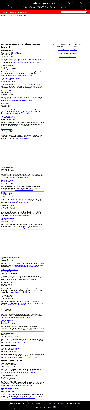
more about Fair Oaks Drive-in (19, 125)
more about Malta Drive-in (22, 317)
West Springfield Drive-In (9, 388)
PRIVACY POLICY (59, 403)
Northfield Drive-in (7, 282)
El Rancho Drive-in (7, 333)
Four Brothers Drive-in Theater (11, 53)
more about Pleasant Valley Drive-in (23, 385)
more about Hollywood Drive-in (23, 215)
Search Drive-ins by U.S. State (67, 50)
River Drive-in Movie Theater (10, 348)
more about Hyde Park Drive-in (26, 372)
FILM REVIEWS (47, 403)
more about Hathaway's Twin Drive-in (24, 279)
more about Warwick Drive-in (21, 138)
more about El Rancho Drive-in (17, 342)
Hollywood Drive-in (7, 205)
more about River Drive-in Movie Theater (24, 357)
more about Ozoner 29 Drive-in (26, 330)
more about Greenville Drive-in (18, 177)
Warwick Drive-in (6, 129)
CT (15, 15)
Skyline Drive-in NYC (8, 218)
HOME (3, 15)
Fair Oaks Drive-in (7, 116)
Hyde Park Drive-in (7, 363)
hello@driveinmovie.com (17, 403)
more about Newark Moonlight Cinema (26, 267)
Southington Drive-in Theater (10, 78)
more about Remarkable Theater (21, 100)
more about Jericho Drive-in (19, 202)
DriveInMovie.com (45, 3)
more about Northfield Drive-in (20, 292)
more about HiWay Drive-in (21, 113)
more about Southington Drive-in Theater (29, 88)
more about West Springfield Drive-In (23, 398)
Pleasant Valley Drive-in (9, 375)
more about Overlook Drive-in (23, 75)
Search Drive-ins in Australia (67, 57)
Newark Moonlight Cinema (10, 257)
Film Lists (13, 12)
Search (10, 15)
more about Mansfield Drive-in (24, 190)
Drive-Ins (5, 12)
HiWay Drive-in (6, 103)
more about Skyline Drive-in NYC (25, 228)
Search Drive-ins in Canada (67, 53)
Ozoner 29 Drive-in (7, 320)
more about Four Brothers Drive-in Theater (26, 62)
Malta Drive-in (5, 308)
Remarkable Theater (8, 91)
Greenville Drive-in (7, 168)
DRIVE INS (30, 403)
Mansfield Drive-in (7, 180)
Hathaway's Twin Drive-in (9, 270)
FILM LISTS (38, 403)
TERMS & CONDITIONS (73, 403)
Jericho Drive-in (6, 193)
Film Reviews (22, 12)
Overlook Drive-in (7, 65)
